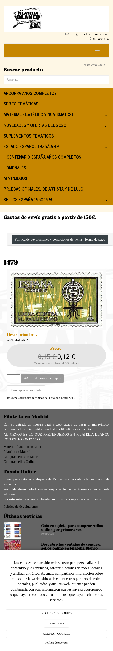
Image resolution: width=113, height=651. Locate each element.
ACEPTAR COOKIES (56, 633)
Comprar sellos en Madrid (22, 457)
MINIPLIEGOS (15, 177)
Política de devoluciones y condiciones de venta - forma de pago (60, 239)
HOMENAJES (15, 167)
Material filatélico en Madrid (24, 447)
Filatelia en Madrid (17, 451)
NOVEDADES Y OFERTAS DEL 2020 (56, 126)
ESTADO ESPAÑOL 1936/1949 (56, 147)
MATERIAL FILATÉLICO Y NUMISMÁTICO (56, 115)
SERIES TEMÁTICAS (21, 103)
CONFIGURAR (56, 623)
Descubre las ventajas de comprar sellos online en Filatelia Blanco (71, 546)
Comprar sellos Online (19, 461)
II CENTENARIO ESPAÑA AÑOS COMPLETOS (42, 156)
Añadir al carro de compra (42, 378)
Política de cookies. (56, 642)
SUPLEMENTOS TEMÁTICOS (29, 135)
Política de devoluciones (21, 506)
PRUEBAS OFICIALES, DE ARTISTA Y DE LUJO (43, 188)
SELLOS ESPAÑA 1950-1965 (56, 200)
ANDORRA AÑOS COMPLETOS (30, 93)
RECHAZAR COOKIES (56, 613)
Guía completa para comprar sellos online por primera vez (72, 528)
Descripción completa (26, 390)
